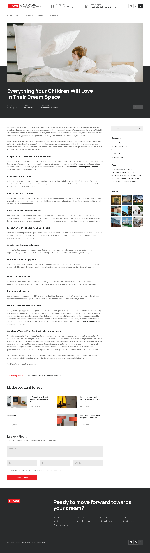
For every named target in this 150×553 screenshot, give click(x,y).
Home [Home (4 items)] (124, 178)
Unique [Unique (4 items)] (115, 184)
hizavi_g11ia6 (12, 108)
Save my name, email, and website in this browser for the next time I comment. (37, 470)
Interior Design (106, 521)
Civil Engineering (60, 525)
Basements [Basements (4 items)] (117, 172)
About (18, 16)
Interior (20, 376)
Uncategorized (117, 157)
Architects (37, 376)
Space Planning (83, 521)
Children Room (48, 376)
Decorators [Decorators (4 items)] (128, 175)
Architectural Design (119, 146)
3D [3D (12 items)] (114, 170)
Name (12, 463)
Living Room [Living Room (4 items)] (117, 181)
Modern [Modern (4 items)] (126, 181)
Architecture (128, 521)
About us (80, 517)
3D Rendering (12, 376)
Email (44, 463)
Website (78, 463)
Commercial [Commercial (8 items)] (117, 175)
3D (30, 376)
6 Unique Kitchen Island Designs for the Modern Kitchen (39, 399)
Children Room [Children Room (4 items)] (128, 172)
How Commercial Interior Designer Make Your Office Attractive (90, 399)
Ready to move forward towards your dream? (92, 505)
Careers (40, 16)
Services (29, 16)
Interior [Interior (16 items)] (131, 178)
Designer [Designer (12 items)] (137, 175)
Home (9, 16)
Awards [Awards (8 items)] (129, 170)
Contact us (58, 521)
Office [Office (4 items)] (134, 181)
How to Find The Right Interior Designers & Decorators (91, 416)
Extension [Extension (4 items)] (116, 178)
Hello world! (11, 415)
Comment (13, 448)
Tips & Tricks (116, 153)
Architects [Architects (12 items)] (121, 170)
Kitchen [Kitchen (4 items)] (139, 178)
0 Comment (45, 105)
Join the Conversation (49, 108)
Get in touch (53, 16)
